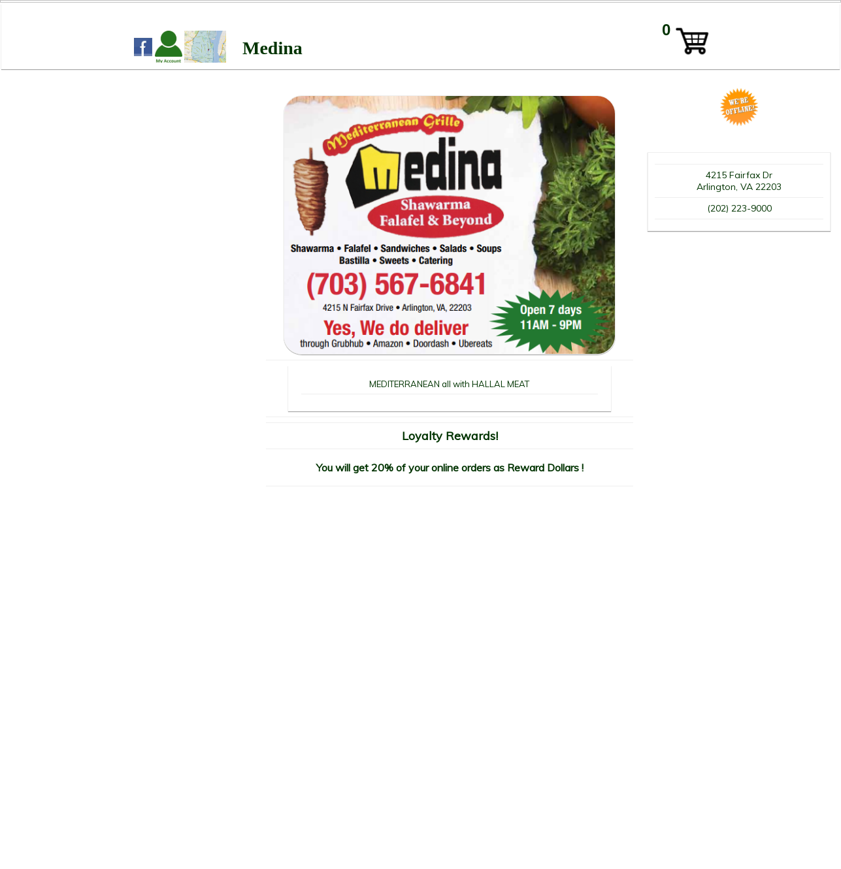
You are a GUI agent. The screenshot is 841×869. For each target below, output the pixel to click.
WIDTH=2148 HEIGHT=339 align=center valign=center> (420, 33)
